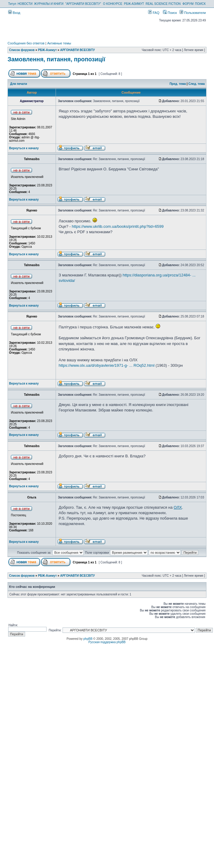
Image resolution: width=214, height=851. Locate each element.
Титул (12, 3)
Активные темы (59, 43)
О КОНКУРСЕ (112, 3)
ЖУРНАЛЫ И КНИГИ (48, 3)
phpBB (87, 638)
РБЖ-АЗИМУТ (134, 3)
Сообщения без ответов (26, 43)
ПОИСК (200, 3)
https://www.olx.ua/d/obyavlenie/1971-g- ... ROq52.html (106, 365)
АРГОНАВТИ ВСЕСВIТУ (77, 50)
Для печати (18, 83)
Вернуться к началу (24, 148)
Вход (14, 13)
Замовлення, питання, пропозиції (56, 59)
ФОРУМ (188, 3)
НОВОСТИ (25, 3)
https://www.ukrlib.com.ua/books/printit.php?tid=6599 (118, 226)
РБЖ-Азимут (47, 50)
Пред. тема (178, 83)
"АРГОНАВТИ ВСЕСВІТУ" (83, 3)
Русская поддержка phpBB (106, 642)
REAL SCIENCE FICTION (163, 3)
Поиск (170, 13)
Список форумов (22, 50)
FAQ (153, 13)
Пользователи (193, 13)
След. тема (196, 83)
